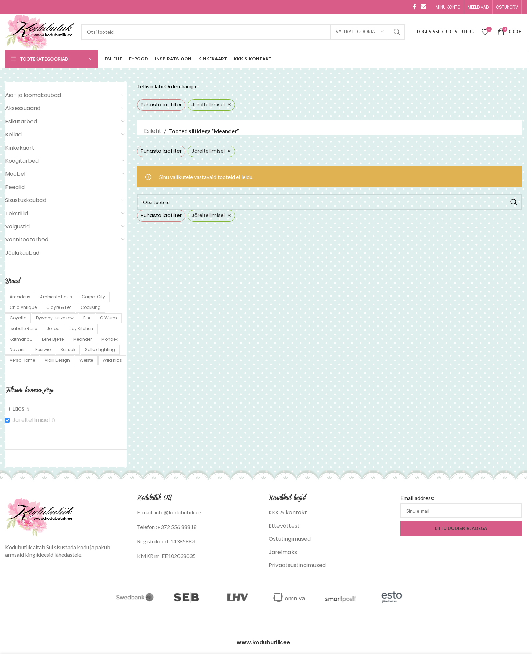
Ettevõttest (284, 526)
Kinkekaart (19, 148)
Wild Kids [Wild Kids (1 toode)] (112, 360)
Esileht (152, 131)
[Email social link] (424, 6)
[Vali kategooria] (359, 32)
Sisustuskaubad (25, 200)
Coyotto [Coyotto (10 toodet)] (18, 318)
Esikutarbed (21, 121)
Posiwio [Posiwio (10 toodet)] (43, 349)
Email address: (417, 497)
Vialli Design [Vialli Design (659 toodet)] (57, 360)
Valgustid (17, 226)
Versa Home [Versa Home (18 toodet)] (22, 360)
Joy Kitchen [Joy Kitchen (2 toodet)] (81, 328)
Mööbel (15, 174)
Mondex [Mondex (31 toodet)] (109, 339)
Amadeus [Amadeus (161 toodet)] (20, 297)
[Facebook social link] (414, 6)
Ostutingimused (290, 539)
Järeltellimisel (31, 420)
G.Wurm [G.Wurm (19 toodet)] (108, 318)
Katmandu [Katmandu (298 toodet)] (21, 339)
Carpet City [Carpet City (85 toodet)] (93, 297)
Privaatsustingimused (297, 565)
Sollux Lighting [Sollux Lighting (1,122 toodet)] (100, 349)
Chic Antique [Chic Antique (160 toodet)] (23, 307)
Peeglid (15, 187)
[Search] (243, 32)
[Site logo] (39, 31)
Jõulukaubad (22, 253)
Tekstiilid (16, 213)
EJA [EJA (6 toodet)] (86, 318)
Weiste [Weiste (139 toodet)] (86, 360)
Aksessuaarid (22, 108)
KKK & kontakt (288, 512)
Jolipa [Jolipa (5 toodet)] (53, 328)
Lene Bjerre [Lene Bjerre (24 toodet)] (53, 339)
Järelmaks (283, 552)
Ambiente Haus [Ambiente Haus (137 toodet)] (56, 297)
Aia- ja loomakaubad (33, 95)
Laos (18, 409)
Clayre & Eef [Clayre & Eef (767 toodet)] (58, 307)
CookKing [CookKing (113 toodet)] (91, 307)
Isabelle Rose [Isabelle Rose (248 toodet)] (23, 328)
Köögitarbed (22, 161)
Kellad (13, 134)
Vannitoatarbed (26, 239)
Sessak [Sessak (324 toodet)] (67, 349)
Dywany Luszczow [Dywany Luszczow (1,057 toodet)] (55, 318)
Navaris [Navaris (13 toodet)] (18, 349)
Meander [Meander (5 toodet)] (82, 339)
